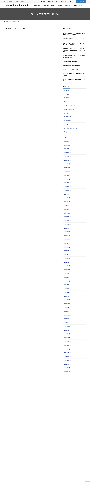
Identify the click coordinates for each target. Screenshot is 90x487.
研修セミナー (35, 451)
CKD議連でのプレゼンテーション (71, 69)
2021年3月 (67, 296)
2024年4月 (67, 205)
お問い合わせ (81, 1)
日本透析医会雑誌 (69, 109)
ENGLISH (72, 1)
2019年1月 (67, 326)
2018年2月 (67, 334)
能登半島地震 (67, 116)
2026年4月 (67, 141)
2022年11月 (67, 250)
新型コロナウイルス (69, 105)
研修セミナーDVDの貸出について (40, 459)
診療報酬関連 (67, 120)
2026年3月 (67, 145)
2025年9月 (67, 164)
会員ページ (35, 477)
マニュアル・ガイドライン (39, 474)
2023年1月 (67, 247)
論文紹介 (66, 124)
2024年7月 (67, 198)
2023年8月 (67, 232)
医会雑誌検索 (36, 468)
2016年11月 (67, 352)
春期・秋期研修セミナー (39, 454)
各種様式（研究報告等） (39, 422)
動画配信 (66, 98)
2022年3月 (67, 273)
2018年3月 (67, 330)
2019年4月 (67, 318)
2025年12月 (67, 152)
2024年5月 (67, 201)
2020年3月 (67, 311)
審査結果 (35, 419)
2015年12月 (67, 356)
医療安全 (66, 101)
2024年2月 (67, 209)
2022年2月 (67, 277)
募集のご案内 (36, 416)
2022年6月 (67, 262)
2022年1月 (67, 281)
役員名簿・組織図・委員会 (39, 401)
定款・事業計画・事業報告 (39, 404)
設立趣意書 (36, 399)
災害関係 (66, 113)
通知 (65, 132)
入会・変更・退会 (37, 410)
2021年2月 (67, 300)
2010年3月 (67, 371)
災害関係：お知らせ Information (40, 428)
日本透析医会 (35, 390)
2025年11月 (67, 156)
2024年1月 (67, 213)
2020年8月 (67, 307)
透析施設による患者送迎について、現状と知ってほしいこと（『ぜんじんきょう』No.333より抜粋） (74, 50)
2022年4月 (67, 269)
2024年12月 (67, 183)
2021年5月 (67, 288)
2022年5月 (67, 266)
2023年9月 (67, 228)
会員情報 (66, 94)
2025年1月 (67, 179)
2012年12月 (67, 360)
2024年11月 (67, 186)
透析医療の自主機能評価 (70, 128)
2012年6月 (67, 364)
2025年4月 (67, 175)
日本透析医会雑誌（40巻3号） (70, 61)
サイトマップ (20, 380)
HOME (43, 1)
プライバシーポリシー (10, 380)
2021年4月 (67, 292)
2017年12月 (67, 341)
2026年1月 (67, 148)
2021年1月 (67, 303)
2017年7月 (67, 349)
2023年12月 (67, 216)
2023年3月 (67, 243)
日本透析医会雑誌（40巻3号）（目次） (72, 65)
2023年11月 (67, 220)
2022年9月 (67, 254)
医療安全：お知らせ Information (40, 442)
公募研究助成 (35, 413)
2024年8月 (67, 194)
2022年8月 (67, 258)
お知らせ (66, 90)
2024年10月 (67, 190)
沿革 (35, 396)
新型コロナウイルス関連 (39, 448)
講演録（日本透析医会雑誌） (39, 456)
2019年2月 (67, 322)
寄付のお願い (36, 407)
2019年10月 (67, 315)
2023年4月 (67, 239)
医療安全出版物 (37, 445)
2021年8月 (67, 284)
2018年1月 (67, 337)
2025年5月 (67, 171)
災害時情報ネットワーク (61, 1)
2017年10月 (67, 345)
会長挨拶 (35, 393)
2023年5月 (67, 235)
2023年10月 (67, 224)
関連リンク (51, 1)
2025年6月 (67, 167)
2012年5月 (67, 368)
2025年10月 (67, 160)
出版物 (34, 462)
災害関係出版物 (37, 430)
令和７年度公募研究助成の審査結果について (73, 39)
